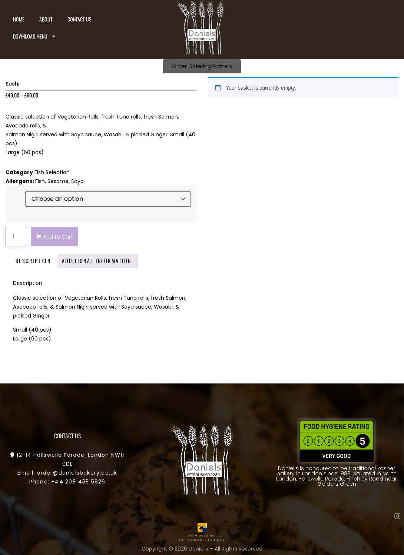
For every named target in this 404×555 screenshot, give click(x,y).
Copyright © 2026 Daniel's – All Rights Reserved (202, 548)
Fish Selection (52, 172)
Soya (77, 181)
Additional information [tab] (97, 261)
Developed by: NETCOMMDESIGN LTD (202, 535)
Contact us (79, 19)
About (46, 19)
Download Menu (34, 36)
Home (18, 19)
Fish (40, 181)
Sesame (58, 181)
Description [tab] (33, 261)
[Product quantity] (16, 236)
